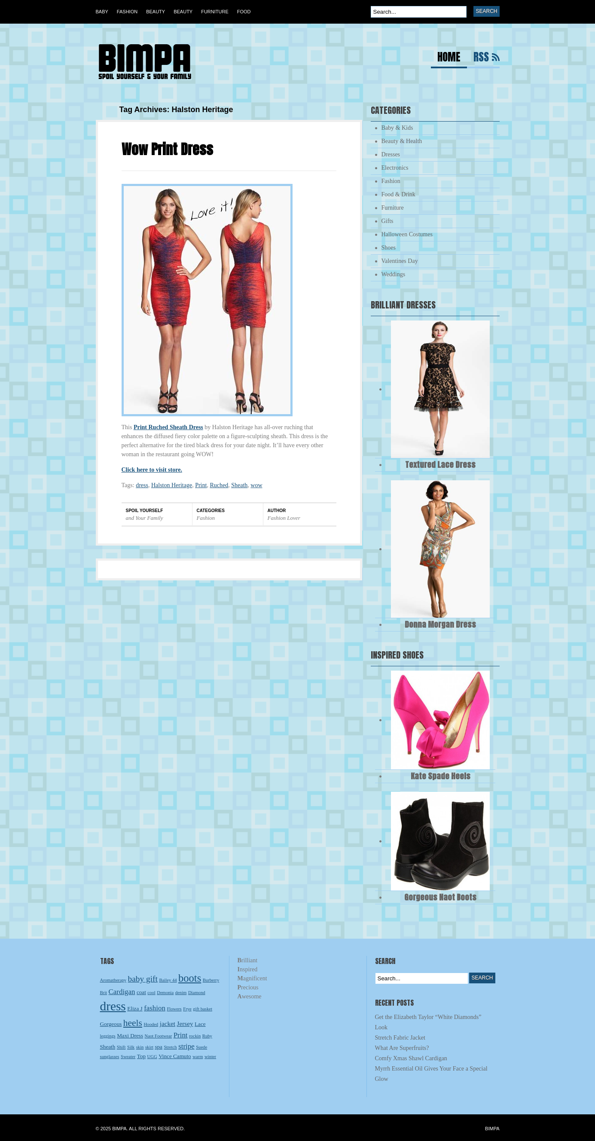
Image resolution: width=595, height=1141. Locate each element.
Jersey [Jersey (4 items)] (185, 1023)
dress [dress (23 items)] (113, 1006)
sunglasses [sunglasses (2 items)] (109, 1056)
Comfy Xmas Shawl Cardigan (411, 1058)
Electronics (395, 168)
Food (244, 11)
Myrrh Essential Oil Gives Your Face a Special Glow (431, 1073)
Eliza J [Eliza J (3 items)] (134, 1008)
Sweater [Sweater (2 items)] (128, 1056)
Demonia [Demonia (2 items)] (165, 992)
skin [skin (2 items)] (140, 1047)
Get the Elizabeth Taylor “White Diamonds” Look (428, 1022)
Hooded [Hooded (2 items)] (150, 1024)
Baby (102, 11)
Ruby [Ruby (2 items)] (207, 1036)
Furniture (215, 11)
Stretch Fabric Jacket (400, 1037)
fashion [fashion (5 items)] (154, 1008)
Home (449, 58)
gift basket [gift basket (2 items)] (202, 1009)
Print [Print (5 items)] (181, 1035)
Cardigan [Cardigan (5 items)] (122, 992)
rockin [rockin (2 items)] (195, 1036)
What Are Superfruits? (402, 1048)
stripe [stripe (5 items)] (186, 1046)
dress (142, 485)
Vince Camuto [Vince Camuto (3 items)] (175, 1056)
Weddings (393, 274)
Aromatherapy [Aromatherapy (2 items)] (113, 980)
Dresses (390, 154)
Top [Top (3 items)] (141, 1056)
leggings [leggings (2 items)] (108, 1036)
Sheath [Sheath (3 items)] (108, 1046)
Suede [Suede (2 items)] (201, 1047)
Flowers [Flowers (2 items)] (174, 1009)
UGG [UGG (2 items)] (152, 1056)
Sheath (239, 485)
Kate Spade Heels (440, 776)
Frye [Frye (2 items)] (187, 1009)
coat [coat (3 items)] (141, 992)
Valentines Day (399, 261)
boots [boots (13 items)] (189, 978)
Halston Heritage (171, 485)
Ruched (219, 485)
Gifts (387, 221)
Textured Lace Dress (440, 464)
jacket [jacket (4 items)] (167, 1023)
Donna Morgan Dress (440, 624)
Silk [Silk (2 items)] (130, 1047)
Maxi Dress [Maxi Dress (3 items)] (130, 1035)
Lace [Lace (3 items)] (200, 1024)
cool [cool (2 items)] (151, 992)
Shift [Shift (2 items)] (121, 1047)
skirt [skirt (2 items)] (149, 1047)
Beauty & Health (401, 141)
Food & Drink (398, 194)
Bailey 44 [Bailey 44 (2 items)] (168, 980)
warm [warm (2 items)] (197, 1056)
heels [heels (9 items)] (132, 1023)
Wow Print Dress (167, 149)
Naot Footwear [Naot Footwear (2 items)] (158, 1036)
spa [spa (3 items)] (158, 1046)
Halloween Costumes (407, 234)
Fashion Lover (284, 518)
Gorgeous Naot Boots (440, 897)
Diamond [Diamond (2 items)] (196, 992)
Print (201, 485)
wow (256, 485)
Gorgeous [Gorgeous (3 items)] (111, 1024)
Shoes (388, 247)
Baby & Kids (397, 128)
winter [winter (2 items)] (210, 1056)
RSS (481, 58)
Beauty (155, 11)
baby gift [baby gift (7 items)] (143, 978)
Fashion (127, 11)
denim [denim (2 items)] (181, 992)
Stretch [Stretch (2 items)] (170, 1047)
